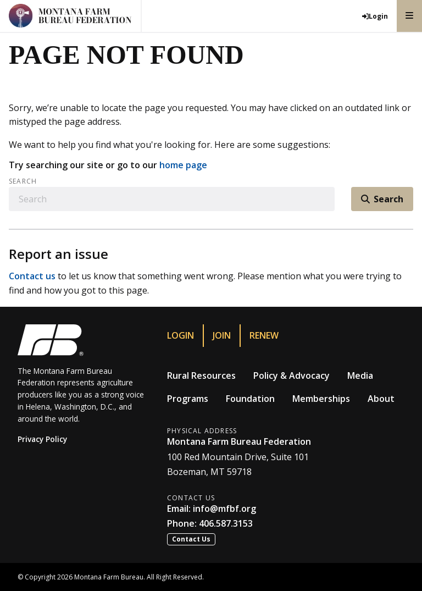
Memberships (321, 399)
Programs (187, 399)
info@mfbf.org (224, 508)
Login (180, 335)
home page (183, 165)
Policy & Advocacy (291, 375)
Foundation (250, 399)
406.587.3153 (226, 523)
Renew (264, 335)
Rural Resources (201, 375)
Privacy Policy (42, 439)
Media (360, 375)
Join (222, 335)
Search (23, 181)
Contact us (32, 276)
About (381, 399)
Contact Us (191, 539)
